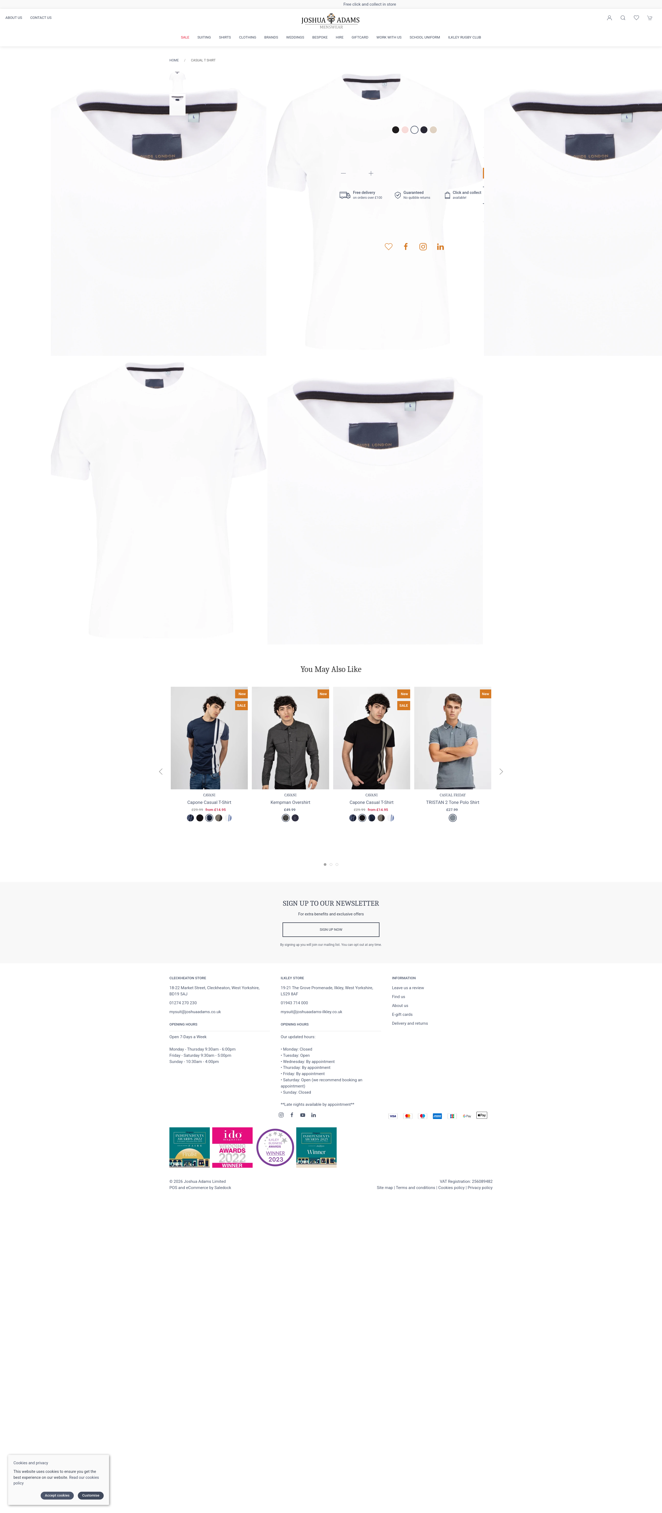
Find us (398, 996)
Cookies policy (451, 1187)
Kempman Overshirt (291, 802)
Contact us (40, 18)
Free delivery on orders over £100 (331, 4)
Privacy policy (480, 1187)
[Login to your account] (609, 18)
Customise (90, 1495)
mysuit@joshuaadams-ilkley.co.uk (311, 1011)
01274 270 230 (183, 1002)
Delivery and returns (410, 1023)
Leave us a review (408, 987)
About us (13, 18)
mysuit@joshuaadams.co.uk (195, 1011)
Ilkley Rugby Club (464, 37)
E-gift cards (402, 1014)
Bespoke (319, 37)
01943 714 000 (294, 1002)
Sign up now (331, 930)
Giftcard (360, 37)
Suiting (204, 37)
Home (174, 60)
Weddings (295, 37)
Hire (340, 37)
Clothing (247, 37)
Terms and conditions (415, 1187)
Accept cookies (57, 1495)
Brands (271, 37)
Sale (185, 37)
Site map (385, 1187)
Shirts (225, 37)
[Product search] (623, 18)
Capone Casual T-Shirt (209, 802)
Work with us (389, 37)
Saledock (222, 1187)
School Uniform (425, 37)
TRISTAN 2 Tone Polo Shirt (452, 802)
